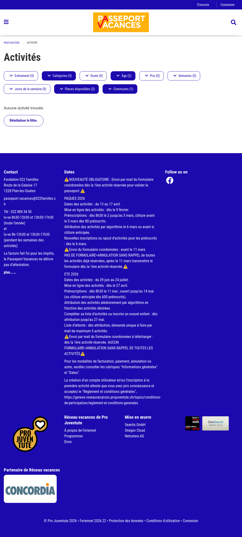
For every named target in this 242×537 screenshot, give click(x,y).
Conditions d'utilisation (164, 521)
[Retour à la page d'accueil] (121, 23)
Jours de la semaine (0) (28, 89)
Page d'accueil (12, 42)
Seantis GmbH (135, 424)
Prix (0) (152, 76)
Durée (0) (94, 76)
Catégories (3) (60, 76)
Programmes (73, 436)
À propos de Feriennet (80, 430)
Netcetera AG (135, 436)
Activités (32, 42)
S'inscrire (202, 5)
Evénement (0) (22, 76)
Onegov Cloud (135, 430)
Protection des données (125, 521)
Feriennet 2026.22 (91, 521)
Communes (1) (120, 89)
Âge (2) (124, 76)
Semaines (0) (184, 76)
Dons (68, 441)
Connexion (227, 5)
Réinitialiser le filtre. (24, 121)
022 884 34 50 (21, 211)
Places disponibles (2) (77, 89)
